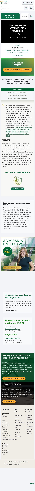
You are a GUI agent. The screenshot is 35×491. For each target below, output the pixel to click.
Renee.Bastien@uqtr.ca (12, 329)
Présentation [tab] (17, 89)
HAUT (32, 482)
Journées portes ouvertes (29, 417)
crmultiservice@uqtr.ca (12, 338)
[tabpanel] (17, 148)
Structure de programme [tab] (17, 98)
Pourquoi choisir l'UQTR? (30, 432)
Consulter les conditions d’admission (17, 70)
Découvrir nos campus (18, 427)
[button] (31, 8)
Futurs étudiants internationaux (18, 420)
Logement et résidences (30, 425)
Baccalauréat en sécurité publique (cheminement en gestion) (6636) (17, 134)
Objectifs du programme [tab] (17, 92)
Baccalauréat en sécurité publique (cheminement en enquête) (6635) (19, 130)
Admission (18, 415)
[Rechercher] (12, 8)
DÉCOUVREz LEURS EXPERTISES (14, 378)
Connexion (28, 3)
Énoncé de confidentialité (13, 464)
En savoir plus (9, 402)
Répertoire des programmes (10, 16)
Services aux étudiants (18, 434)
